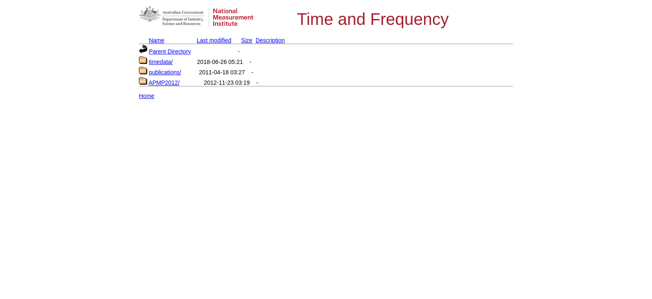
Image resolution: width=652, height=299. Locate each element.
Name (156, 40)
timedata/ (161, 62)
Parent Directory (170, 51)
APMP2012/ (164, 82)
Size (246, 40)
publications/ (165, 72)
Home (146, 96)
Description (270, 40)
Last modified (214, 40)
